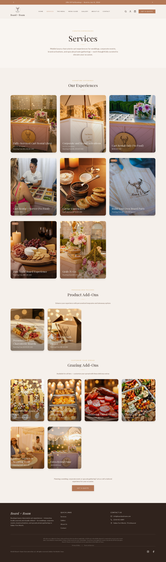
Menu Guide (73, 11)
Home (41, 11)
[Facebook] (153, 552)
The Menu (61, 11)
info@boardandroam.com (122, 516)
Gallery (85, 11)
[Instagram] (148, 552)
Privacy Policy (76, 545)
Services (50, 11)
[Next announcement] (152, 2)
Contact (106, 11)
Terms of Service (89, 545)
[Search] (126, 11)
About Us (95, 11)
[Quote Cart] (135, 11)
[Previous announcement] (13, 2)
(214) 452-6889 (118, 520)
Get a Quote (147, 11)
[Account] (130, 11)
